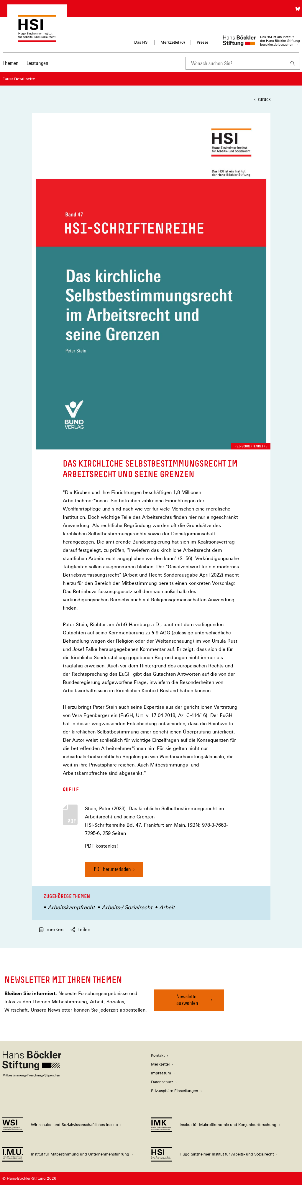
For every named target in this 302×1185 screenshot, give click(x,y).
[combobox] (236, 63)
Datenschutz (162, 1082)
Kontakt (158, 1055)
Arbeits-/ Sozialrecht (127, 907)
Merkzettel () (172, 42)
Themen (11, 63)
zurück (264, 99)
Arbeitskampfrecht (71, 907)
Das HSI (141, 42)
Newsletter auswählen (187, 999)
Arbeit (167, 907)
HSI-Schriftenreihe (250, 446)
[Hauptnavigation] (25, 63)
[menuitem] (10, 67)
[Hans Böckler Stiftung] (31, 1075)
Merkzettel (160, 1064)
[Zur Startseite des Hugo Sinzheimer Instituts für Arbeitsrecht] (37, 39)
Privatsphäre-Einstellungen (174, 1091)
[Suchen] (293, 63)
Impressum (161, 1073)
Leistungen (37, 63)
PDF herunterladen (112, 869)
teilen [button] (80, 929)
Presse (202, 42)
